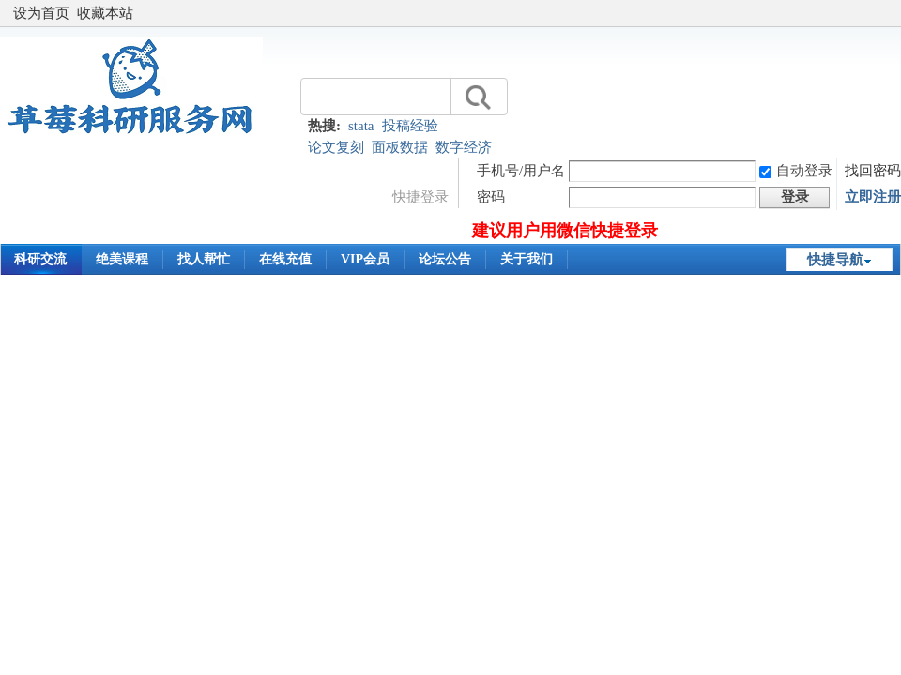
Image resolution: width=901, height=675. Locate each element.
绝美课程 (122, 259)
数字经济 (463, 147)
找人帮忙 (203, 259)
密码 (491, 196)
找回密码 (873, 170)
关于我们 (526, 259)
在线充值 (285, 259)
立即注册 (873, 196)
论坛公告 (445, 259)
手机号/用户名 (521, 170)
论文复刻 (336, 147)
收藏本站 (105, 13)
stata (361, 125)
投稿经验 (410, 125)
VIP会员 (365, 259)
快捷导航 (835, 259)
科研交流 (40, 259)
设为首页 (41, 13)
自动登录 (795, 170)
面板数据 (400, 147)
